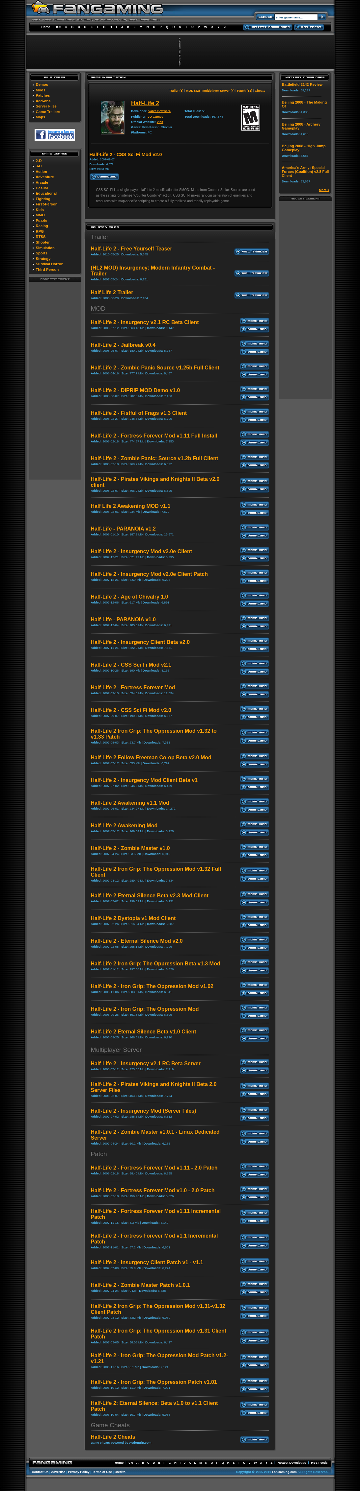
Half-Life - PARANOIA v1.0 (123, 619)
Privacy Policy (79, 1472)
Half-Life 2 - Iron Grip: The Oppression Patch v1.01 (154, 1382)
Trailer (100, 236)
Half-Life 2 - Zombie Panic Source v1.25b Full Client (155, 367)
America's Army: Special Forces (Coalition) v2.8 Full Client (305, 172)
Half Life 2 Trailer (112, 292)
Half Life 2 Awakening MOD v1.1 (131, 506)
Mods (40, 90)
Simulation (45, 248)
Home (46, 27)
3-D (39, 166)
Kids (40, 210)
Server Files (46, 106)
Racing (42, 226)
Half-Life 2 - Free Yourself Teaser (131, 248)
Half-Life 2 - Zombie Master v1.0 (130, 848)
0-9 (58, 27)
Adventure (45, 177)
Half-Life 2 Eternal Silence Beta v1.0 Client (143, 1031)
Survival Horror (49, 264)
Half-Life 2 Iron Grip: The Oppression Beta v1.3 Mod (155, 963)
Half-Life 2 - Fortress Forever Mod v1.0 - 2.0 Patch (153, 1190)
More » (324, 190)
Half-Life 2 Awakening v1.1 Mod (130, 803)
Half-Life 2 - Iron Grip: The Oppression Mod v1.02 (152, 986)
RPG (40, 231)
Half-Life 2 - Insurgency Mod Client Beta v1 (144, 780)
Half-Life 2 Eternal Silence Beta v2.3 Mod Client (149, 895)
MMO (40, 215)
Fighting (43, 199)
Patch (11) (244, 90)
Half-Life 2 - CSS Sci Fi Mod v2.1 (131, 665)
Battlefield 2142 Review (302, 84)
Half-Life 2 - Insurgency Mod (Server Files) (143, 1111)
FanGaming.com (284, 1472)
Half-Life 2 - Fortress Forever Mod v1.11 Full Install (154, 435)
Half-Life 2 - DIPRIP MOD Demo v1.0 (135, 390)
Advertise (58, 1472)
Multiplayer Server (116, 1049)
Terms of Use (102, 1472)
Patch (99, 1153)
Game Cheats (110, 1425)
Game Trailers (48, 112)
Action (41, 172)
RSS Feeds (319, 1462)
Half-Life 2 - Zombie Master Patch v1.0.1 (140, 1285)
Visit (160, 122)
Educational (46, 193)
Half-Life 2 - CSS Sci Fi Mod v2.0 (131, 710)
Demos (42, 84)
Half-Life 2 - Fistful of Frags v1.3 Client (139, 413)
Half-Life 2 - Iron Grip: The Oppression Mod (145, 1009)
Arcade (42, 182)
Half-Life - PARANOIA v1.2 (123, 529)
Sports (41, 253)
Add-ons (43, 101)
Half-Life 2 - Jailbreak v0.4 (123, 345)
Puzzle (41, 221)
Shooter (43, 242)
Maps (40, 117)
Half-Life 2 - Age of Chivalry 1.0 (129, 597)
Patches (43, 95)
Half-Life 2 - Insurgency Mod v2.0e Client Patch (149, 574)
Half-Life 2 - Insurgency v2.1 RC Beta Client (145, 322)
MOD (98, 308)
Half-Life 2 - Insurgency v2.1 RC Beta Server (146, 1063)
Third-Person (47, 270)
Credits (120, 1472)
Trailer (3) (176, 90)
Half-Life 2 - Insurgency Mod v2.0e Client (141, 551)
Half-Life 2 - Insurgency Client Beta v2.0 (140, 642)
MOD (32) (193, 90)
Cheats (260, 90)
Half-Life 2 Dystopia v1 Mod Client (133, 918)
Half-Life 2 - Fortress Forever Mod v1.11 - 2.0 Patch (154, 1168)
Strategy (43, 259)
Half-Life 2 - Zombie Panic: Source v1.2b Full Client (154, 458)
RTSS (41, 237)
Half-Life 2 (145, 103)
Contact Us (40, 1472)
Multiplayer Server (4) (218, 90)
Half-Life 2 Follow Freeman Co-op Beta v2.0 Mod (151, 757)
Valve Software (159, 111)
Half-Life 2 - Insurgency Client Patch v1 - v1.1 (147, 1262)
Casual (42, 188)
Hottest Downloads (291, 1462)
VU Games (155, 116)
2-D (39, 161)
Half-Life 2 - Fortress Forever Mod (133, 687)
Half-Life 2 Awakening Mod (124, 825)
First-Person (47, 204)
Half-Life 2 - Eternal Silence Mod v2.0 (137, 941)
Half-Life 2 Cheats (113, 1437)
